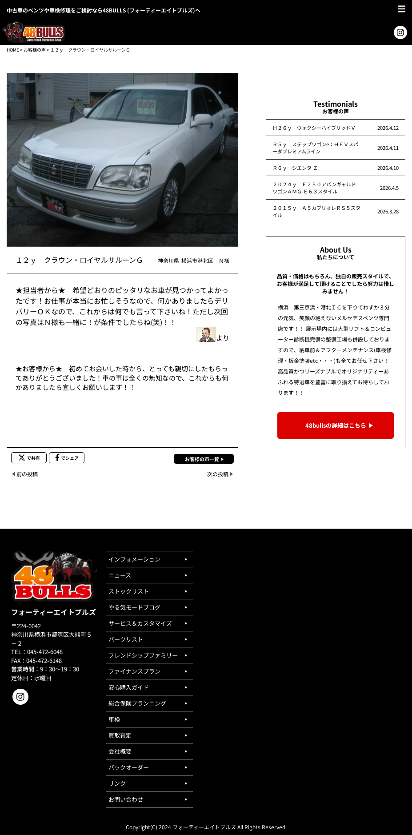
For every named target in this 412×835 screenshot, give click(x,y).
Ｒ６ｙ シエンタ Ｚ (295, 167)
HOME (13, 49)
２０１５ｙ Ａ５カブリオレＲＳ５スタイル (316, 211)
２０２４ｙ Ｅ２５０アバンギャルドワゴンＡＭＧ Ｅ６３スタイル (314, 188)
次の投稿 (217, 474)
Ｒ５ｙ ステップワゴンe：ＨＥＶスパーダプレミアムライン (315, 148)
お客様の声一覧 (202, 458)
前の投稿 (27, 474)
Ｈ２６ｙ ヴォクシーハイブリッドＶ (314, 127)
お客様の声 (35, 49)
